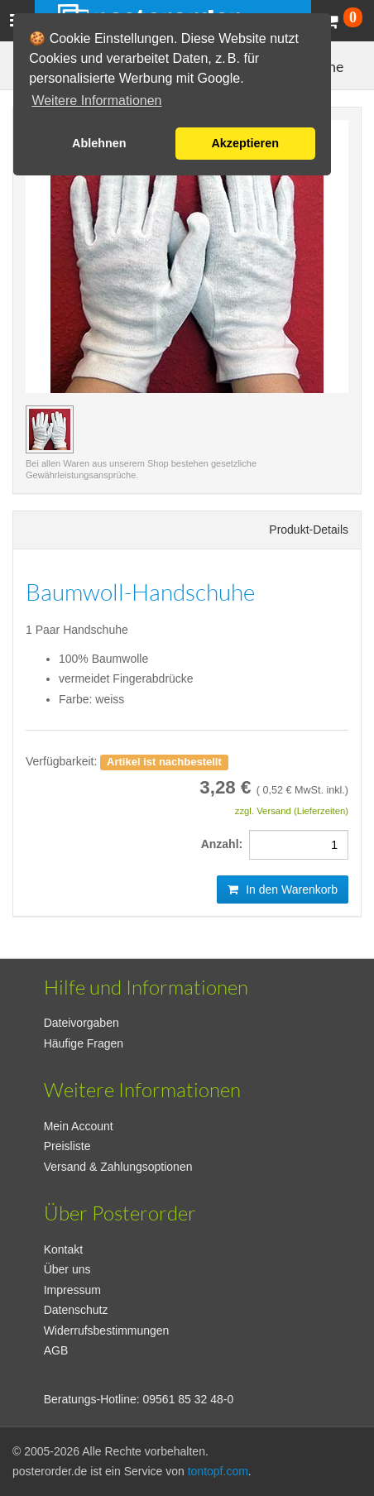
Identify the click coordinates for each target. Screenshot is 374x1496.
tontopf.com (218, 1471)
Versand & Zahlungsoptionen (118, 1166)
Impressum (72, 1290)
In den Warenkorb (283, 889)
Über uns (67, 1269)
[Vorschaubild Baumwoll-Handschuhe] (50, 429)
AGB (56, 1350)
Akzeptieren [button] (245, 143)
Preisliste (67, 1146)
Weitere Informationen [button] (96, 101)
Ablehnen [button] (99, 143)
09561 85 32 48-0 (188, 1399)
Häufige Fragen (84, 1043)
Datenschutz (76, 1309)
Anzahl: (225, 844)
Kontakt (63, 1249)
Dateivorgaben (81, 1022)
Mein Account (78, 1126)
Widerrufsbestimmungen (107, 1330)
